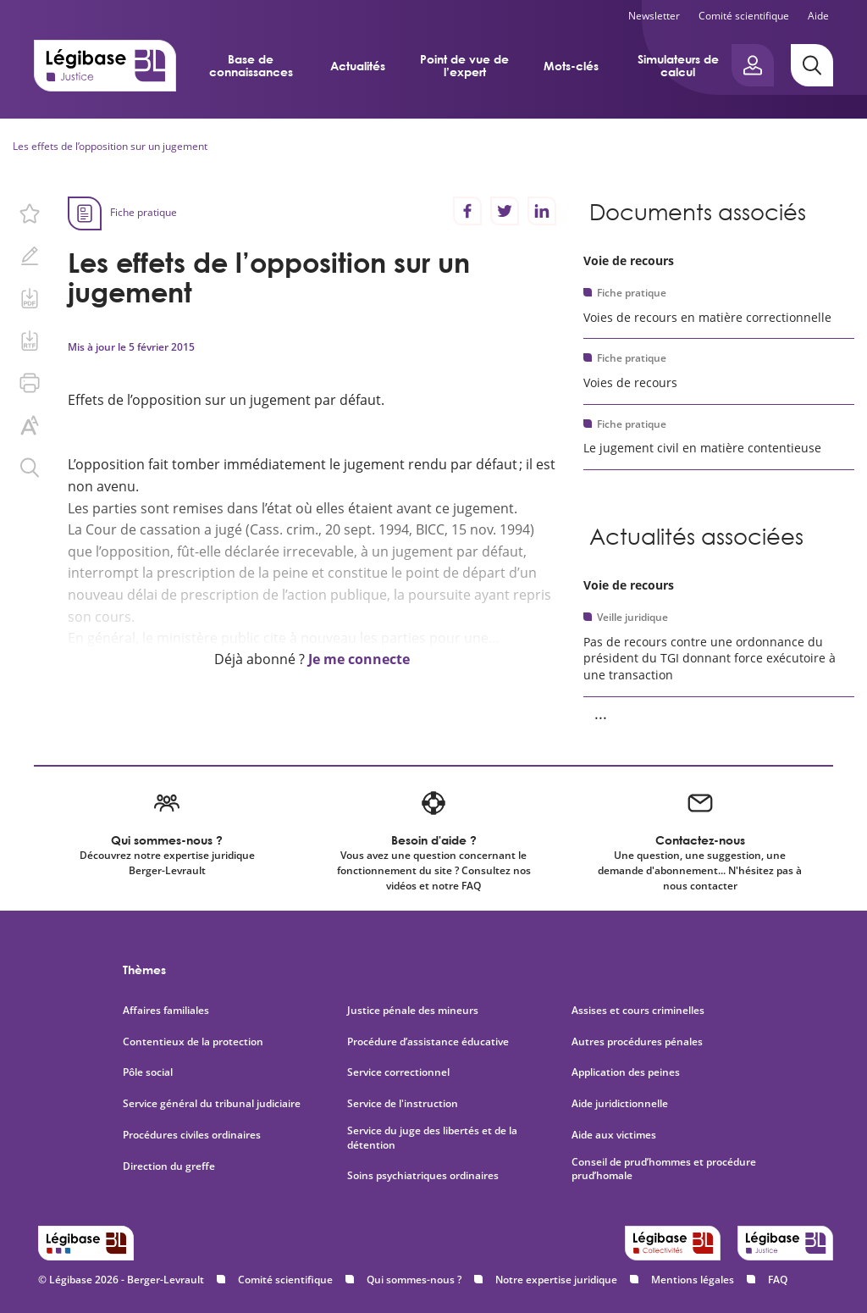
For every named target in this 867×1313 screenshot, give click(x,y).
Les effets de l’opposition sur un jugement (110, 146)
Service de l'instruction (402, 1104)
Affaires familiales (166, 1010)
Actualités (357, 65)
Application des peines (626, 1072)
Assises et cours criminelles (638, 1010)
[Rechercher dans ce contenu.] (30, 468)
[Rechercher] (812, 65)
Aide (818, 15)
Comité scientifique (744, 15)
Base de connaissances (251, 65)
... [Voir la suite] (600, 713)
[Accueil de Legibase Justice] (105, 65)
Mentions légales (692, 1279)
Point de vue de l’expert (464, 65)
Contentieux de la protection (193, 1042)
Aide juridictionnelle (620, 1104)
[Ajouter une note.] (30, 256)
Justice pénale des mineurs (412, 1010)
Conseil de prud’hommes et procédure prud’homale (664, 1169)
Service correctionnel (398, 1072)
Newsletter (654, 15)
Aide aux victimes (614, 1135)
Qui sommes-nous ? (414, 1279)
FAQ (777, 1279)
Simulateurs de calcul (678, 65)
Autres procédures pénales (637, 1042)
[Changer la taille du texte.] (30, 425)
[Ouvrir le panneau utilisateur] (753, 65)
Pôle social (148, 1072)
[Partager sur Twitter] (504, 211)
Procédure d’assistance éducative (429, 1042)
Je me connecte (359, 659)
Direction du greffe (169, 1166)
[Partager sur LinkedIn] (541, 211)
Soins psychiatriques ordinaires (423, 1176)
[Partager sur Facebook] (467, 211)
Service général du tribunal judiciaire (212, 1104)
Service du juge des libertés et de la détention (432, 1138)
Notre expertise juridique (556, 1279)
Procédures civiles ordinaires (192, 1135)
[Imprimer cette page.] (30, 383)
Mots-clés (571, 65)
